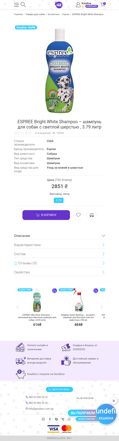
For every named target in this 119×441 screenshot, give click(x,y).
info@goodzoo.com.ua (39, 408)
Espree (65, 14)
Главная (18, 14)
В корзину (46, 215)
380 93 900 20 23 (37, 397)
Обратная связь (58, 389)
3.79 (59, 200)
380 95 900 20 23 (37, 403)
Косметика (54, 14)
